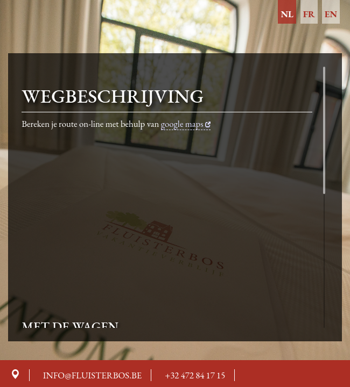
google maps (186, 124)
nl (287, 14)
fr (309, 14)
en (331, 14)
